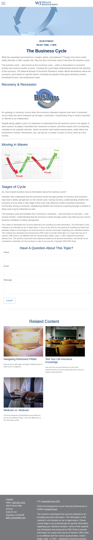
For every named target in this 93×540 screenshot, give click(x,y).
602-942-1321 (18, 503)
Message (8, 280)
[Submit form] (9, 301)
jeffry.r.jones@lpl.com (16, 518)
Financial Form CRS (50, 501)
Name (6, 252)
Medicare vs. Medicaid (16, 410)
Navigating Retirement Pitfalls (20, 359)
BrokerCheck (51, 509)
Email (6, 266)
